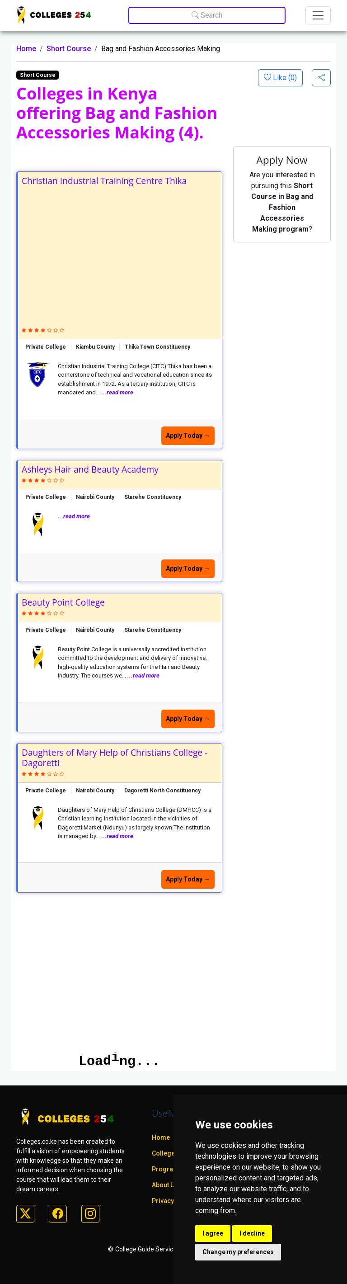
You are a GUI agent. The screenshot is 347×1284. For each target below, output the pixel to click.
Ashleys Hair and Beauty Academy (90, 469)
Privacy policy (172, 1200)
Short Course (69, 48)
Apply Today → (188, 435)
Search (207, 15)
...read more (117, 392)
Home (26, 48)
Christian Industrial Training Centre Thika (104, 181)
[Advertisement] (120, 253)
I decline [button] (252, 1233)
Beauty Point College (63, 602)
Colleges (165, 1153)
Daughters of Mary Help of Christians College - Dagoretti (114, 757)
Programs (167, 1169)
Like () (284, 77)
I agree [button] (212, 1233)
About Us (165, 1185)
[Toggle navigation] (318, 15)
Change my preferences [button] (238, 1252)
